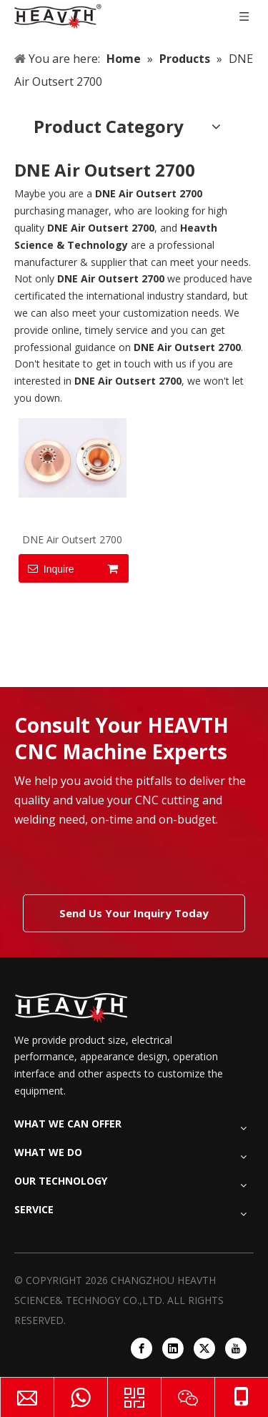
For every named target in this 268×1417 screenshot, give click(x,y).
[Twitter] (204, 1348)
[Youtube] (236, 1348)
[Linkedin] (173, 1348)
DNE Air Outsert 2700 (72, 539)
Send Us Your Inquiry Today (134, 913)
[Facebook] (141, 1348)
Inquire (46, 568)
